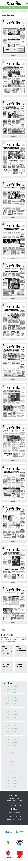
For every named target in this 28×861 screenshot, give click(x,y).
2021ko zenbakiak (12, 700)
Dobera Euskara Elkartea (14, 798)
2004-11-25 (14, 258)
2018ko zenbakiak (12, 709)
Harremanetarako (12, 822)
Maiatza (12, 759)
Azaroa (12, 772)
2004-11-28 (14, 136)
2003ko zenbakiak (12, 777)
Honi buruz (9, 816)
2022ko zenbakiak (12, 697)
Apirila (12, 757)
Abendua (12, 774)
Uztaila (12, 763)
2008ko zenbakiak (12, 737)
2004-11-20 (14, 460)
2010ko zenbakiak (12, 731)
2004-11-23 (14, 339)
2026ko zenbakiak (12, 686)
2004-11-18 (14, 541)
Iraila (11, 768)
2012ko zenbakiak (12, 725)
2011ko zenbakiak (12, 728)
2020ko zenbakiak (12, 703)
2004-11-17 (14, 582)
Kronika (4, 11)
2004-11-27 (14, 177)
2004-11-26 (14, 217)
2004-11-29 (14, 96)
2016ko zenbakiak (12, 714)
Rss (20, 822)
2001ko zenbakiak (12, 783)
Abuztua (12, 765)
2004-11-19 (14, 501)
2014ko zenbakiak (12, 720)
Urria (11, 770)
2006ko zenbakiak (12, 742)
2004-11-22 (14, 379)
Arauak (19, 819)
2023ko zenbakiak (12, 695)
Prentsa (14, 7)
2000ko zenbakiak (12, 786)
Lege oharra (18, 816)
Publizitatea (10, 819)
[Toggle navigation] (2, 3)
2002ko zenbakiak (12, 780)
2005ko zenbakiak (12, 745)
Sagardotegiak (12, 11)
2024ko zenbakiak (12, 692)
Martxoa (12, 754)
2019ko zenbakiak (12, 706)
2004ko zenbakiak (12, 748)
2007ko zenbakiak (12, 739)
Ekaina (12, 761)
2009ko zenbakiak (12, 734)
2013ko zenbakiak (12, 723)
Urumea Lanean (23, 11)
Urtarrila (12, 750)
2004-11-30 (14, 55)
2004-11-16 (14, 622)
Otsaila (12, 752)
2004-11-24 (14, 298)
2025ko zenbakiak (12, 689)
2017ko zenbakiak (12, 711)
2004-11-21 (14, 420)
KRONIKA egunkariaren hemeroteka (17, 637)
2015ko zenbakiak (12, 717)
